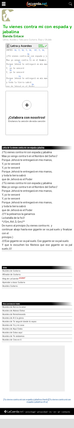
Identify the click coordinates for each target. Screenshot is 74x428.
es (50, 412)
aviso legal (30, 412)
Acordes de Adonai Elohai (13, 311)
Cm (19, 62)
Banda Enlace (13, 36)
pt (59, 412)
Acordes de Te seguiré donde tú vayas (19, 321)
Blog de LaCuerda (13, 279)
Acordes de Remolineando (13, 314)
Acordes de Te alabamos (13, 336)
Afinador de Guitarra (11, 274)
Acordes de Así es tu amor (14, 307)
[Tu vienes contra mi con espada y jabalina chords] (26, 399)
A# (35, 50)
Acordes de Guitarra (11, 271)
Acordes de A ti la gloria (13, 318)
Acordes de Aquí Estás (12, 329)
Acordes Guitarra (10, 286)
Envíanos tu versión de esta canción (26, 111)
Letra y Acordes (21, 46)
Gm (15, 50)
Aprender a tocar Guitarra (13, 282)
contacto (66, 412)
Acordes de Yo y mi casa (13, 325)
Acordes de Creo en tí (11, 340)
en (55, 412)
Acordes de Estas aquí (12, 332)
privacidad (42, 412)
